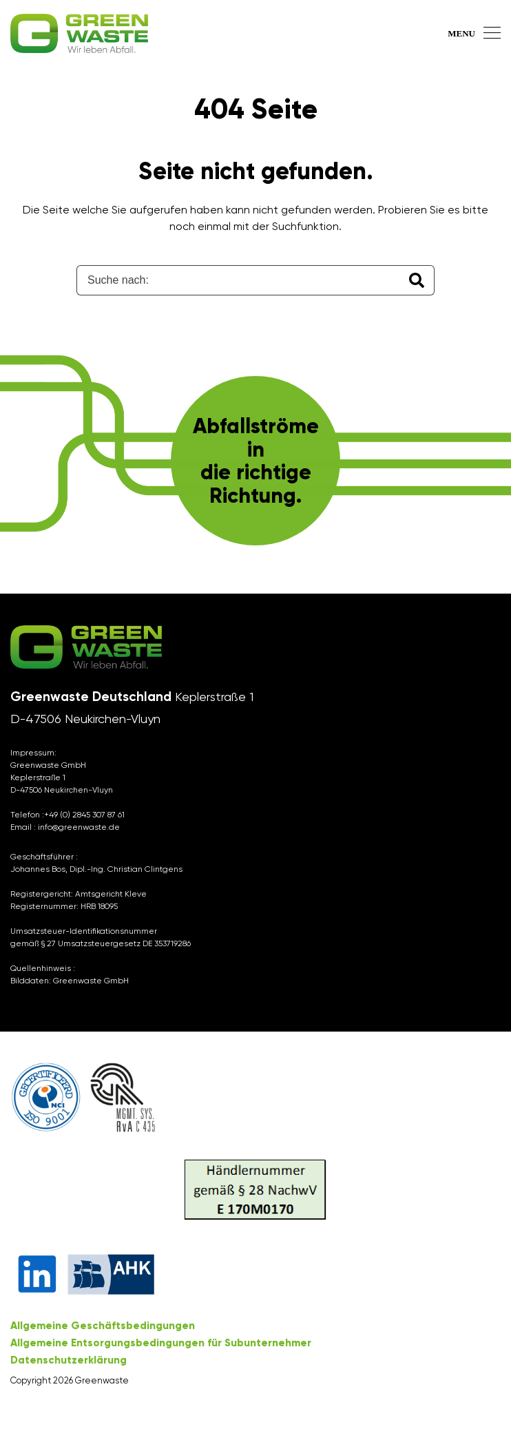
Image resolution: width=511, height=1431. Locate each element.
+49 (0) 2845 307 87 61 (84, 814)
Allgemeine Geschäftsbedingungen (102, 1325)
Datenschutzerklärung (68, 1360)
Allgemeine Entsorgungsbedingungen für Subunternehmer (160, 1343)
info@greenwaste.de (79, 827)
